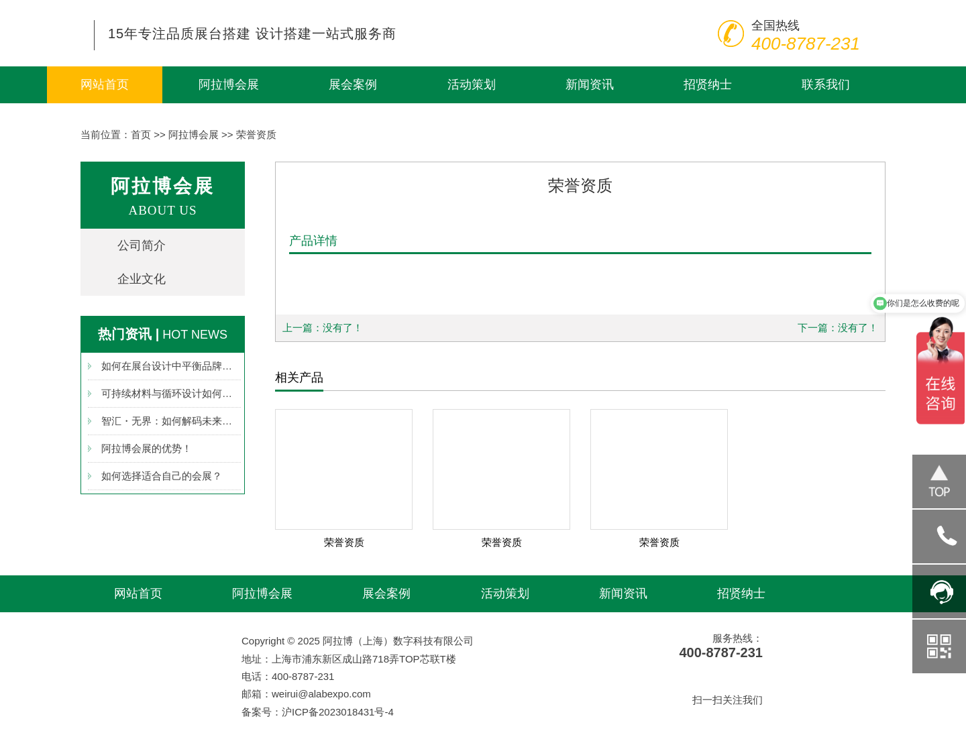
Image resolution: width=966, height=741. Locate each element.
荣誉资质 (256, 134)
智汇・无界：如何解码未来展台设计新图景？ (171, 420)
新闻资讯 (590, 84)
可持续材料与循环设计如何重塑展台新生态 (171, 393)
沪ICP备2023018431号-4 (338, 712)
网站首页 (104, 84)
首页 (141, 134)
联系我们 (826, 84)
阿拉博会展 (229, 84)
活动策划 (471, 84)
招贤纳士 (708, 84)
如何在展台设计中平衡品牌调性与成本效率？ (171, 366)
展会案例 (353, 84)
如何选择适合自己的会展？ (161, 475)
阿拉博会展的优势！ (146, 448)
